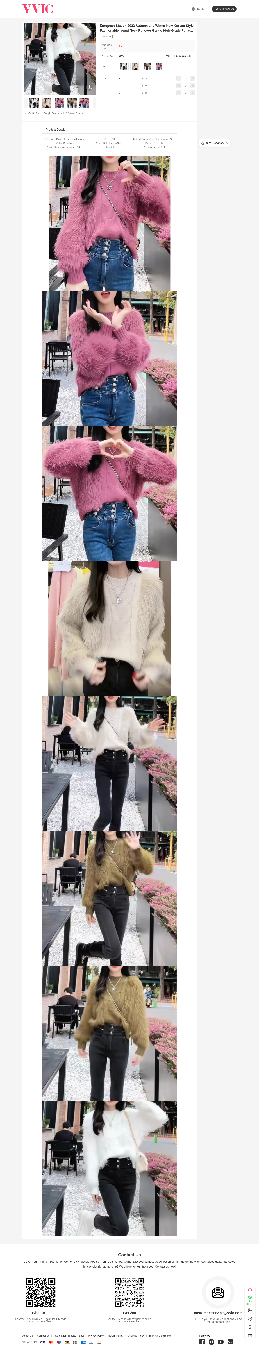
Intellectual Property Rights (69, 1335)
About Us (27, 1335)
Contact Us (43, 1335)
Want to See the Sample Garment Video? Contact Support (57, 113)
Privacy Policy (96, 1335)
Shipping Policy (136, 1335)
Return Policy (115, 1335)
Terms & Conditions (160, 1335)
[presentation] (26, 103)
